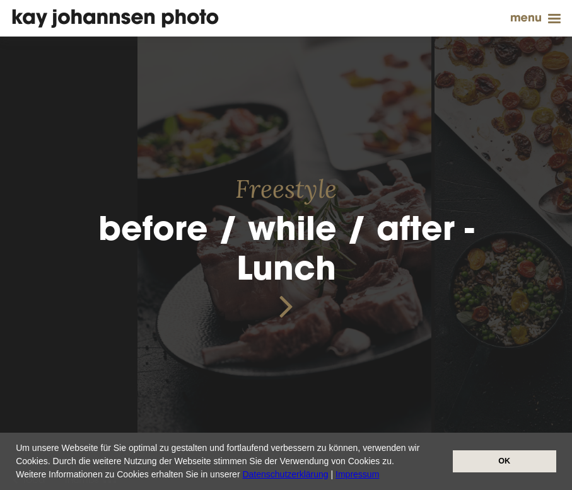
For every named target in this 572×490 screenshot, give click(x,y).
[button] (383, 475)
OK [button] (504, 461)
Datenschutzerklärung (285, 474)
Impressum (357, 474)
